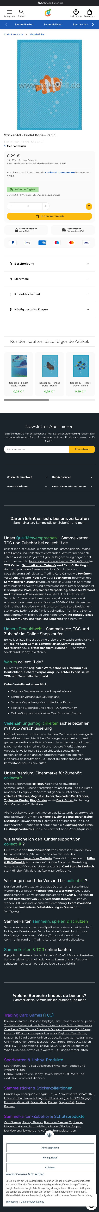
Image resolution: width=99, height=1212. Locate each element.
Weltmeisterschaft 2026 (77, 1094)
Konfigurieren (50, 1157)
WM (57, 1094)
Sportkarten (80, 24)
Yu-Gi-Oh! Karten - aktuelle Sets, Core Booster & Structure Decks (48, 1025)
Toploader (76, 1122)
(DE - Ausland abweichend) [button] (46, 195)
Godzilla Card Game (65, 1037)
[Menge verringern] (10, 206)
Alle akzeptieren (50, 1147)
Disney (52, 1102)
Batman (9, 1106)
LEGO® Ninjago (80, 1098)
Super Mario (38, 1102)
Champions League (34, 1094)
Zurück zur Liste (13, 34)
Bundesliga (12, 1094)
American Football (66, 1065)
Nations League (58, 1098)
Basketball (45, 1065)
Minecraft (22, 1102)
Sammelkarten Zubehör (39, 565)
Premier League (35, 1098)
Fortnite (9, 1102)
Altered (60, 1041)
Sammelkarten (24, 24)
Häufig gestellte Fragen (29, 309)
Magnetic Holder (15, 1126)
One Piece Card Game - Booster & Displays (33, 1029)
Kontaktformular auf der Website (28, 858)
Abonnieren (82, 449)
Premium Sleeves (56, 1122)
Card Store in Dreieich (78, 866)
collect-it (12, 844)
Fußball (32, 1065)
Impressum (12, 1201)
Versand (33, 160)
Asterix (80, 1102)
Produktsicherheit (25, 294)
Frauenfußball (13, 1098)
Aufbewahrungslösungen (58, 1130)
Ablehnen (50, 1167)
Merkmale (19, 279)
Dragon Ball (66, 1102)
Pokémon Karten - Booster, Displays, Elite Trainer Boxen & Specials (49, 1021)
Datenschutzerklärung (66, 433)
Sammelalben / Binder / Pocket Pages (54, 1126)
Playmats (27, 1130)
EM (51, 1094)
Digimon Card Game (72, 1033)
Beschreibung (22, 263)
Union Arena (27, 1041)
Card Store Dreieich (73, 606)
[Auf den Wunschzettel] (89, 206)
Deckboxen (12, 1130)
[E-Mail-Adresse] (36, 449)
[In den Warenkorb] (49, 216)
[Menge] (28, 206)
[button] (9, 13)
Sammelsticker (53, 24)
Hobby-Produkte (15, 1074)
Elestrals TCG (45, 1041)
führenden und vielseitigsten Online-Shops (59, 561)
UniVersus (44, 1037)
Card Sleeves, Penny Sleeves (23, 1122)
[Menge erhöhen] (45, 206)
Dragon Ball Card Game (20, 1037)
